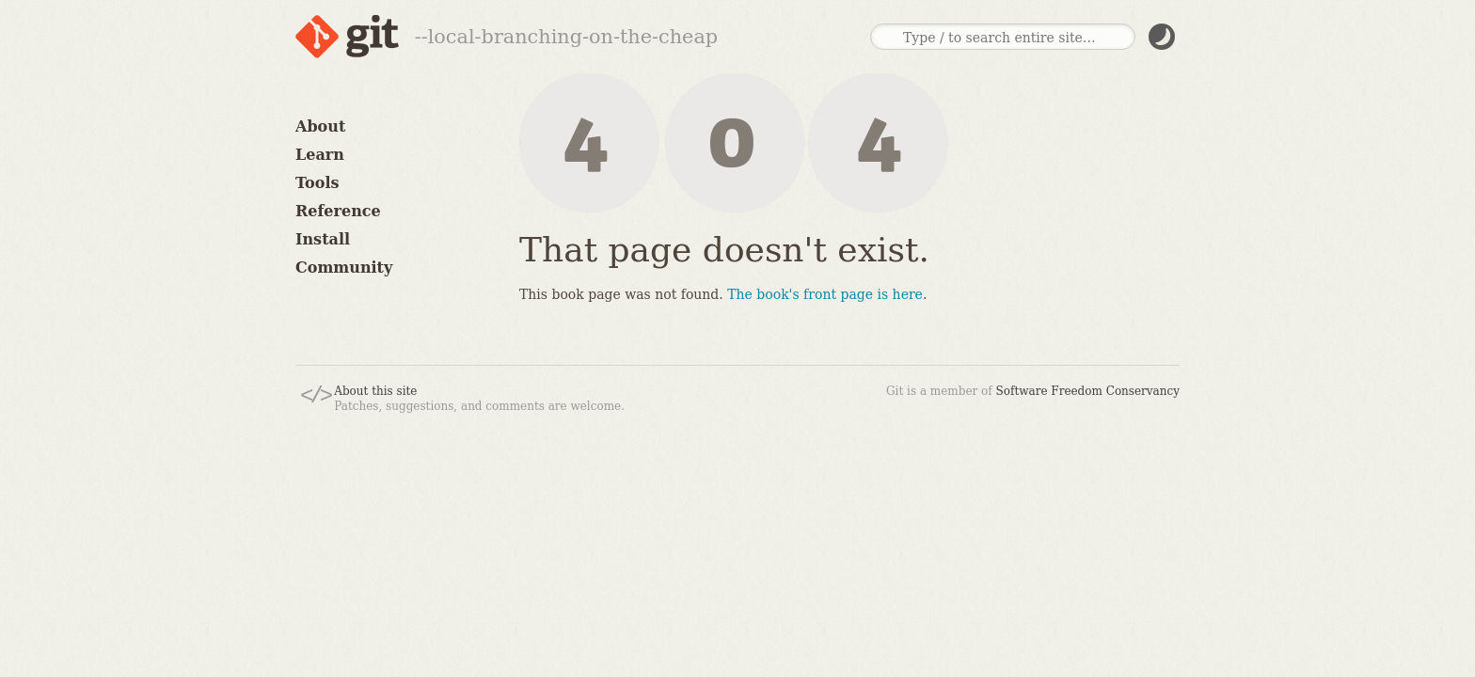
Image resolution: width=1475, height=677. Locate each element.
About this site (375, 391)
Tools (317, 183)
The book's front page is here (825, 294)
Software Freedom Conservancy (1088, 391)
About (320, 126)
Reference (338, 211)
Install (322, 239)
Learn (319, 155)
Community (343, 267)
